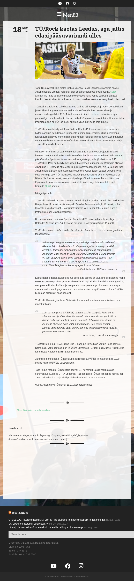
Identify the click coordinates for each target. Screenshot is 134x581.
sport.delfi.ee (20, 512)
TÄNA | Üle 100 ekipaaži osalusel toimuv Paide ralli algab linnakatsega (46, 527)
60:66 (113, 91)
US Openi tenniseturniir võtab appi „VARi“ (30, 523)
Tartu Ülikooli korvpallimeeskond (34, 410)
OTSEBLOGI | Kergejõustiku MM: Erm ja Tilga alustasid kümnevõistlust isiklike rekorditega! (57, 519)
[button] (67, 15)
